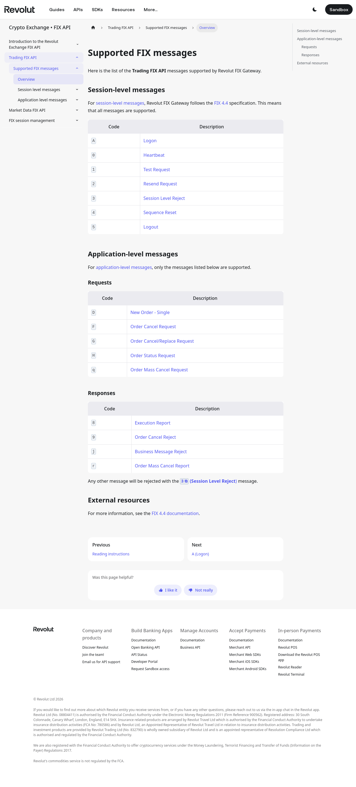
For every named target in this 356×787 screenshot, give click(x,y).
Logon (150, 141)
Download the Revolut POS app (299, 657)
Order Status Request (152, 355)
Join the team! (93, 654)
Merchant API (239, 647)
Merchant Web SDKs (245, 654)
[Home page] (93, 27)
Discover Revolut (95, 647)
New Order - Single (150, 312)
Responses (310, 54)
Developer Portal (144, 661)
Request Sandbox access (150, 668)
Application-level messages (319, 38)
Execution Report (152, 423)
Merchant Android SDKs (247, 668)
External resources (312, 62)
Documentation (143, 640)
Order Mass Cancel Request (159, 370)
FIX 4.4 (221, 103)
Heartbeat (154, 155)
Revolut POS (287, 647)
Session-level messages (316, 30)
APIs (78, 9)
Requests (309, 46)
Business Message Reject (161, 451)
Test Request (157, 169)
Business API (190, 647)
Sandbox (339, 9)
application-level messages (124, 267)
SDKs (97, 9)
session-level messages (120, 103)
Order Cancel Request (153, 326)
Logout (151, 227)
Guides (57, 9)
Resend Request (160, 184)
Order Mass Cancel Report (162, 466)
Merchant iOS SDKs (244, 661)
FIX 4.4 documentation (175, 513)
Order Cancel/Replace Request (162, 341)
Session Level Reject (164, 198)
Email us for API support (101, 661)
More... (150, 9)
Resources (123, 9)
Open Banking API (145, 647)
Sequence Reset (160, 212)
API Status (139, 654)
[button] (314, 9)
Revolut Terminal (291, 674)
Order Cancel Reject (155, 437)
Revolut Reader (290, 667)
